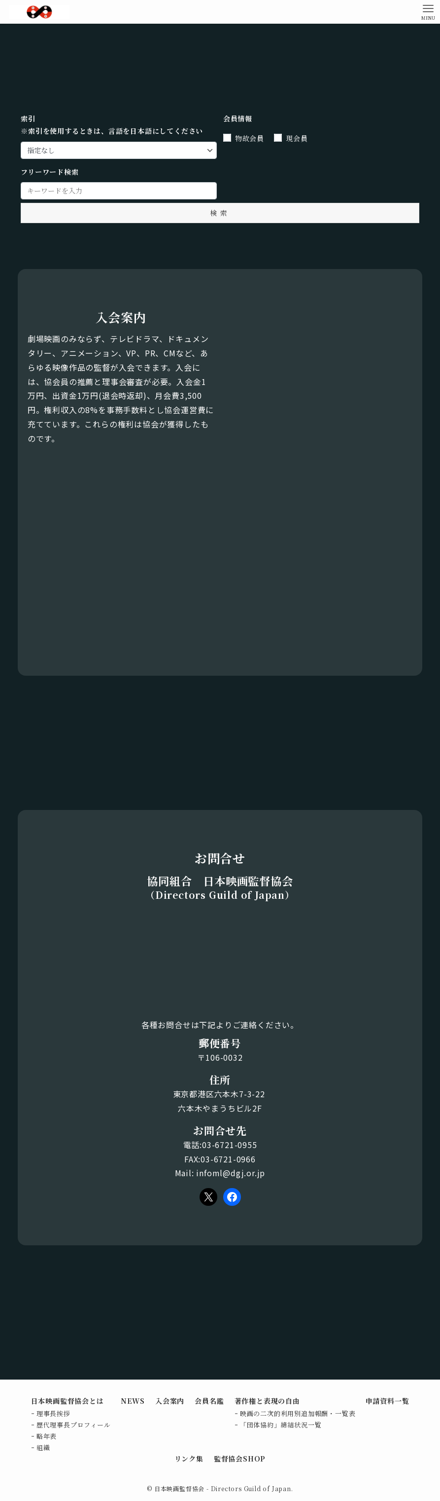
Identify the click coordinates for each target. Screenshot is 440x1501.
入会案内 (169, 1401)
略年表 (46, 1436)
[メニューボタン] (428, 12)
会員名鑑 (209, 1401)
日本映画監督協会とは (67, 1401)
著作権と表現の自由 (267, 1401)
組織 (43, 1447)
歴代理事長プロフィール (73, 1424)
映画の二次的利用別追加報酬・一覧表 (298, 1413)
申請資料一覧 (387, 1401)
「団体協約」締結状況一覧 (281, 1424)
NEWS (133, 1401)
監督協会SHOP (240, 1458)
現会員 (296, 138)
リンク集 (188, 1458)
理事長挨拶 (53, 1413)
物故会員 (249, 138)
